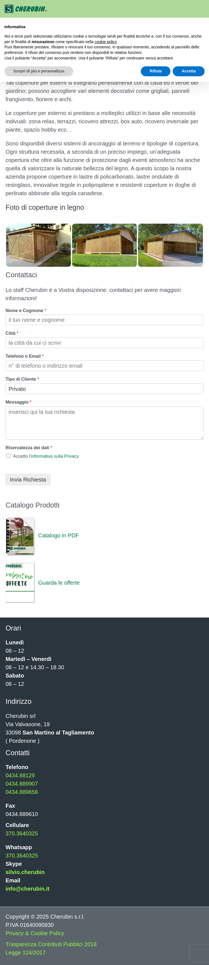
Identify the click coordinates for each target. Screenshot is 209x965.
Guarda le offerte (43, 583)
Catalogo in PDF (42, 535)
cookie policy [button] (105, 42)
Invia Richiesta (28, 480)
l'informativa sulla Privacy (54, 456)
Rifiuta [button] (156, 71)
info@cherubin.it (27, 889)
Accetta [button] (189, 71)
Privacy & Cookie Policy (35, 933)
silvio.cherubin (25, 872)
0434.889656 (22, 792)
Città (12, 333)
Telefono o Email (25, 356)
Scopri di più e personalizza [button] (38, 71)
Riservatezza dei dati (29, 447)
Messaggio (18, 402)
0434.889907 (22, 784)
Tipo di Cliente (22, 379)
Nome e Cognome (26, 310)
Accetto (46, 456)
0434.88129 (20, 775)
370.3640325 (22, 833)
